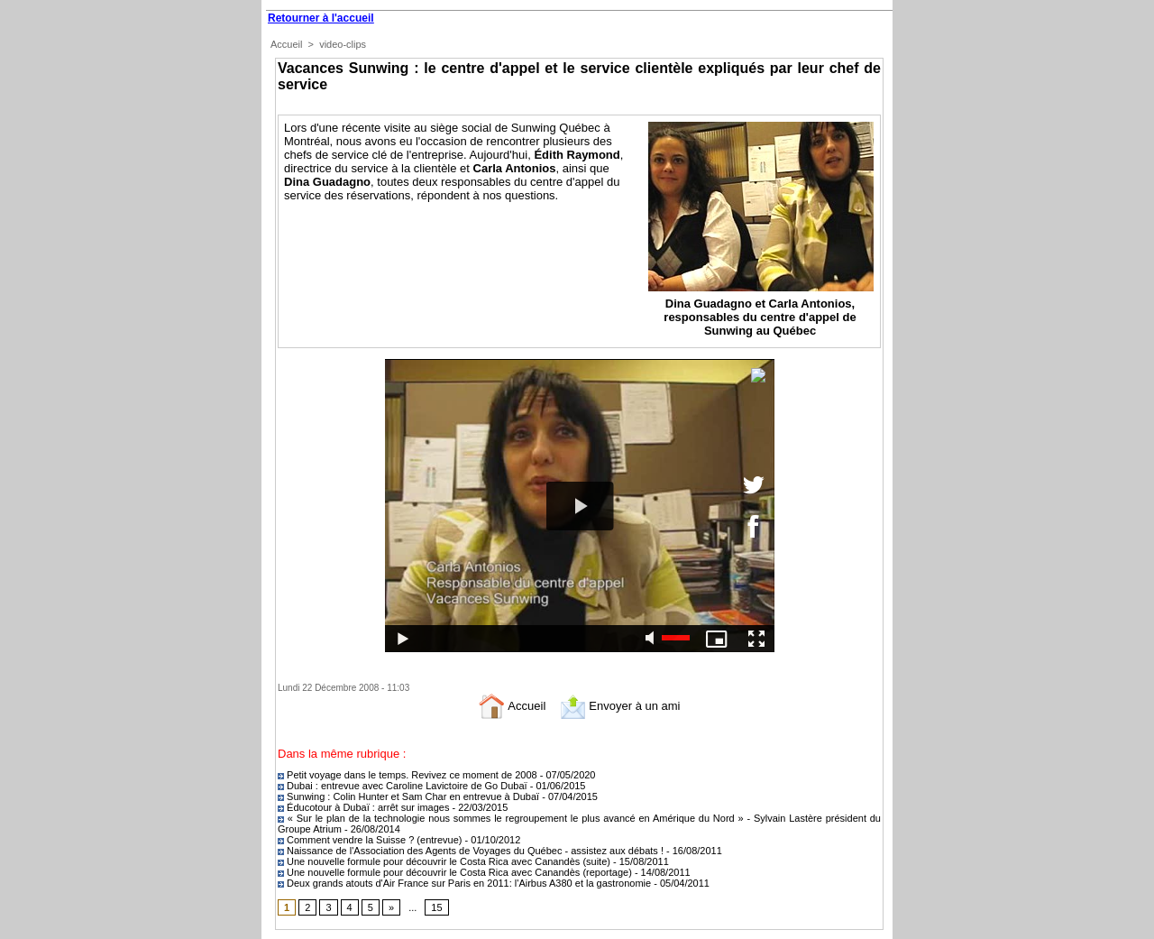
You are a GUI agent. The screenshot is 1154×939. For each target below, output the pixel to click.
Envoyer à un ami (620, 706)
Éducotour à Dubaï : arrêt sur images (365, 807)
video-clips (342, 44)
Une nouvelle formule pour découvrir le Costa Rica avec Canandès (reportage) (456, 872)
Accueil (286, 44)
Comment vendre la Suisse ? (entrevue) (371, 839)
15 (436, 907)
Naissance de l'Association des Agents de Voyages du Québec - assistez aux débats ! (471, 850)
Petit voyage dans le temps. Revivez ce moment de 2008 (409, 774)
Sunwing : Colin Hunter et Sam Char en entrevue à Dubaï (408, 796)
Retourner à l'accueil (321, 18)
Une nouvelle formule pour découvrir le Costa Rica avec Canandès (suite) (445, 861)
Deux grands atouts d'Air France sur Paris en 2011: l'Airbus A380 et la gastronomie (466, 883)
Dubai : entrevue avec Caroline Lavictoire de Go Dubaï (402, 785)
